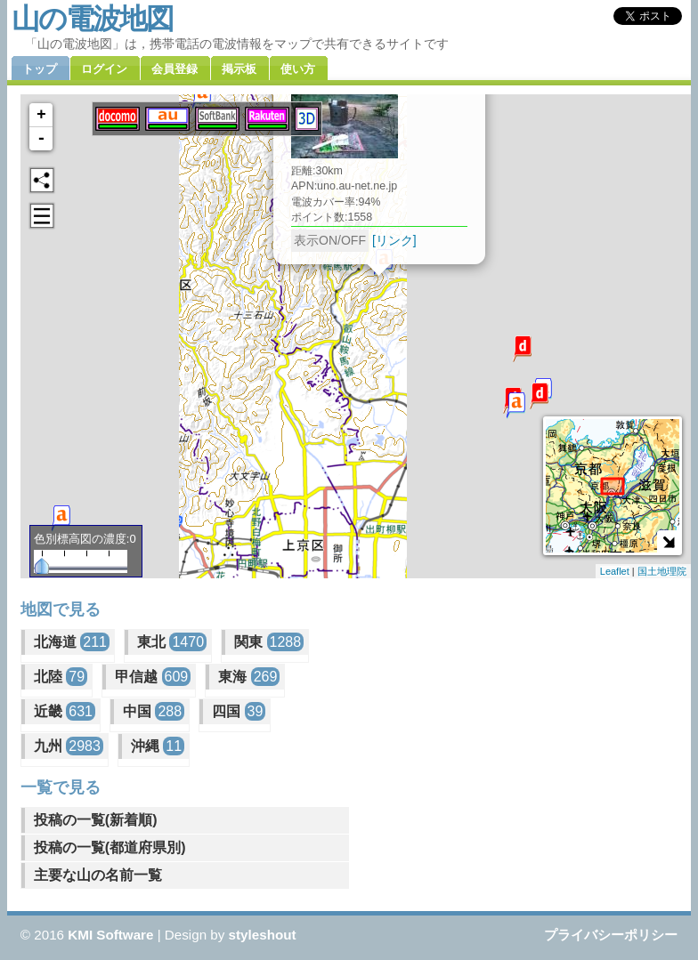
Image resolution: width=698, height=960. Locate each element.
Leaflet (614, 571)
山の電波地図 (92, 19)
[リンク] (394, 240)
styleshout (262, 934)
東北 (172, 642)
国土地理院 (661, 571)
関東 (269, 642)
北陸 (60, 676)
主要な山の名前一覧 (98, 875)
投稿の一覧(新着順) (96, 819)
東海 (249, 676)
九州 (68, 746)
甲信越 (153, 676)
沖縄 (157, 746)
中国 (153, 711)
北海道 (72, 642)
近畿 (64, 711)
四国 (238, 711)
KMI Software (110, 934)
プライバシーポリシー (611, 934)
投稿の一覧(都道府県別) (110, 847)
